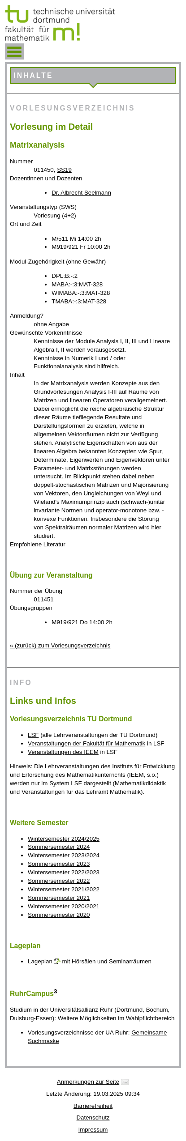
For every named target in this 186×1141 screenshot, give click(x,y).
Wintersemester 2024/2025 (63, 838)
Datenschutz (92, 1117)
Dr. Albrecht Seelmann (81, 192)
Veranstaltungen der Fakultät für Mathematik (86, 743)
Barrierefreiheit (93, 1106)
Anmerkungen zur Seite (88, 1081)
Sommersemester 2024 (59, 846)
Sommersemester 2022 (59, 880)
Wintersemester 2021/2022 (63, 889)
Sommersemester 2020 (59, 914)
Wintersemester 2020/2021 (63, 906)
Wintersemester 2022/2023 (63, 872)
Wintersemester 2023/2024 (63, 855)
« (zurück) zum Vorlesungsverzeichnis (60, 645)
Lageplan (40, 961)
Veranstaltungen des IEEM (63, 752)
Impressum (93, 1129)
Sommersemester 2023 (59, 863)
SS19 (64, 169)
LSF (33, 735)
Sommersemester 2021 (59, 897)
